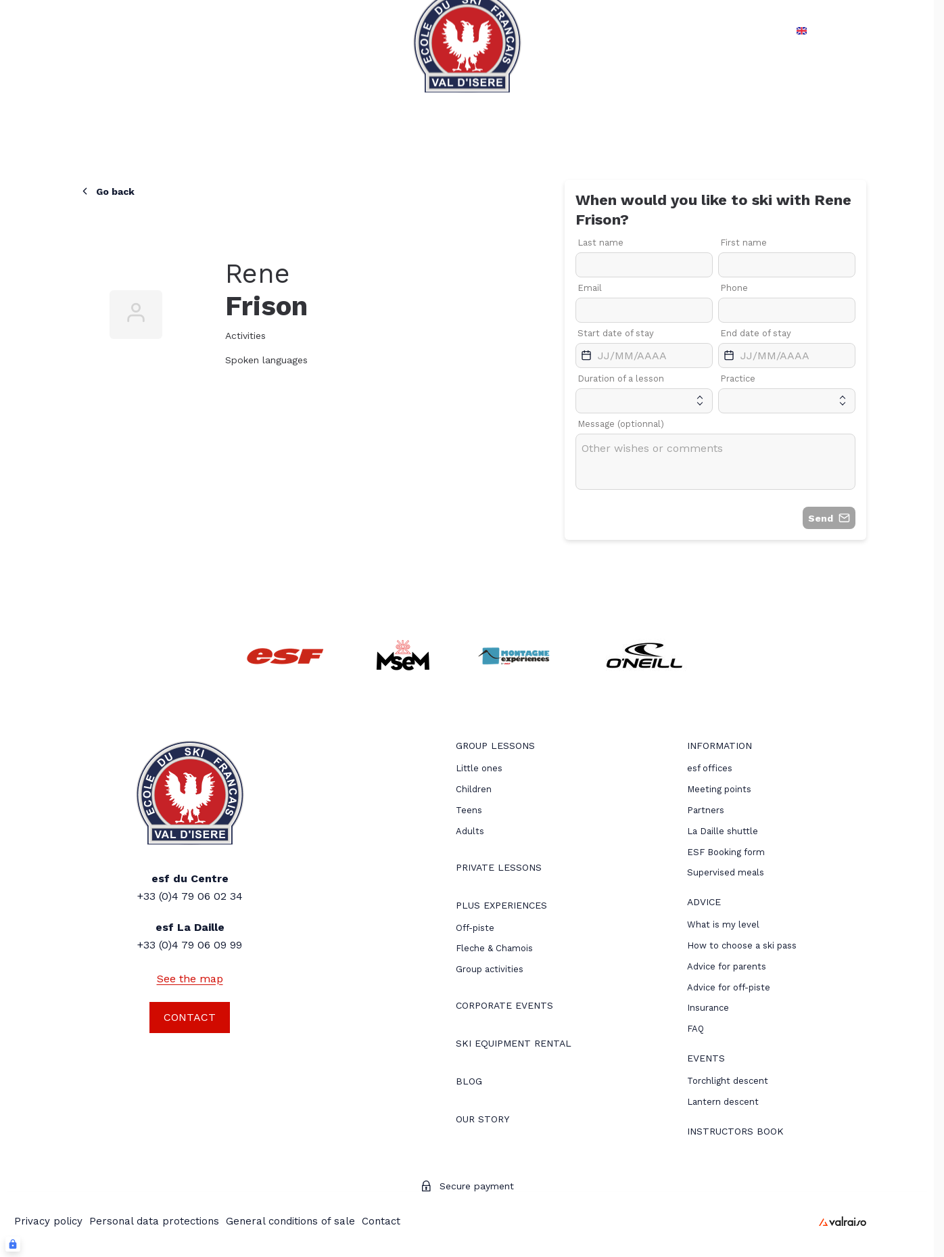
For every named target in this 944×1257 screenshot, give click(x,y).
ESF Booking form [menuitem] (726, 852)
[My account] (871, 30)
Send (829, 518)
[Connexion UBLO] (12, 1244)
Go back (107, 191)
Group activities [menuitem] (489, 969)
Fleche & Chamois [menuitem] (494, 948)
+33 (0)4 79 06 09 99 (189, 944)
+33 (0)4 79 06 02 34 (190, 896)
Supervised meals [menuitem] (725, 872)
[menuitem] (495, 747)
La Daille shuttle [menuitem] (722, 831)
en (799, 30)
